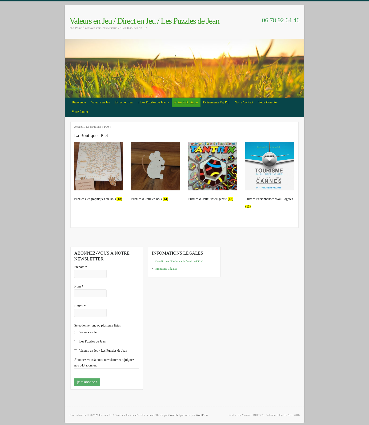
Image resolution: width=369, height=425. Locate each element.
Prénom (80, 267)
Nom (78, 286)
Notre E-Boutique (186, 102)
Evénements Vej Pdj (216, 102)
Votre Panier (80, 112)
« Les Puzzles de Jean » (153, 102)
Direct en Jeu (124, 102)
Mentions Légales (166, 268)
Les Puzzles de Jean (89, 341)
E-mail (80, 306)
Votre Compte (267, 102)
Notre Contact (244, 102)
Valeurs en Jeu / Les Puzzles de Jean (100, 350)
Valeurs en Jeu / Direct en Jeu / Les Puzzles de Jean (144, 21)
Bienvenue (79, 102)
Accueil (79, 126)
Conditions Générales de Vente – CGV (179, 261)
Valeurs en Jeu (100, 102)
